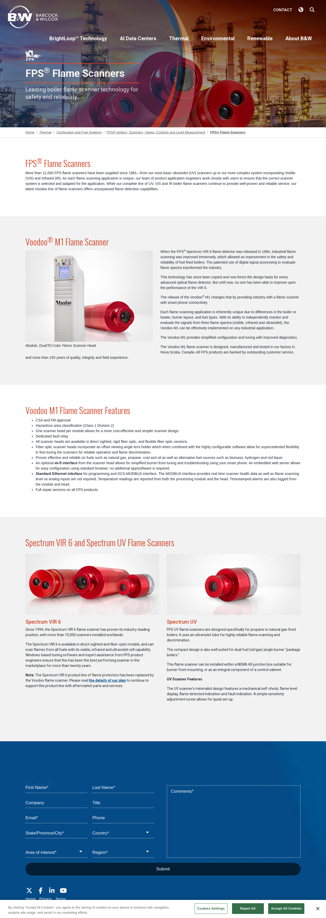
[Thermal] (179, 42)
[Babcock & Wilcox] (33, 18)
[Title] (123, 803)
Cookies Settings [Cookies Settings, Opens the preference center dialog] (211, 911)
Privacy (45, 899)
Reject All (247, 911)
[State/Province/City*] (56, 833)
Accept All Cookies (286, 911)
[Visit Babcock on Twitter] (29, 891)
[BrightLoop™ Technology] (78, 42)
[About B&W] (298, 42)
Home (30, 899)
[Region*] (123, 852)
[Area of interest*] (56, 852)
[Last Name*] (123, 788)
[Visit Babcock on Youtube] (63, 891)
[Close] (317, 910)
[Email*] (56, 818)
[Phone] (123, 818)
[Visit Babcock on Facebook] (40, 891)
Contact (282, 10)
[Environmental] (218, 42)
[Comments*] (234, 821)
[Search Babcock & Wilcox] (312, 10)
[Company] (56, 803)
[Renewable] (260, 42)
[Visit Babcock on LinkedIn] (52, 891)
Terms (61, 899)
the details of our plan (107, 680)
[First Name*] (56, 788)
